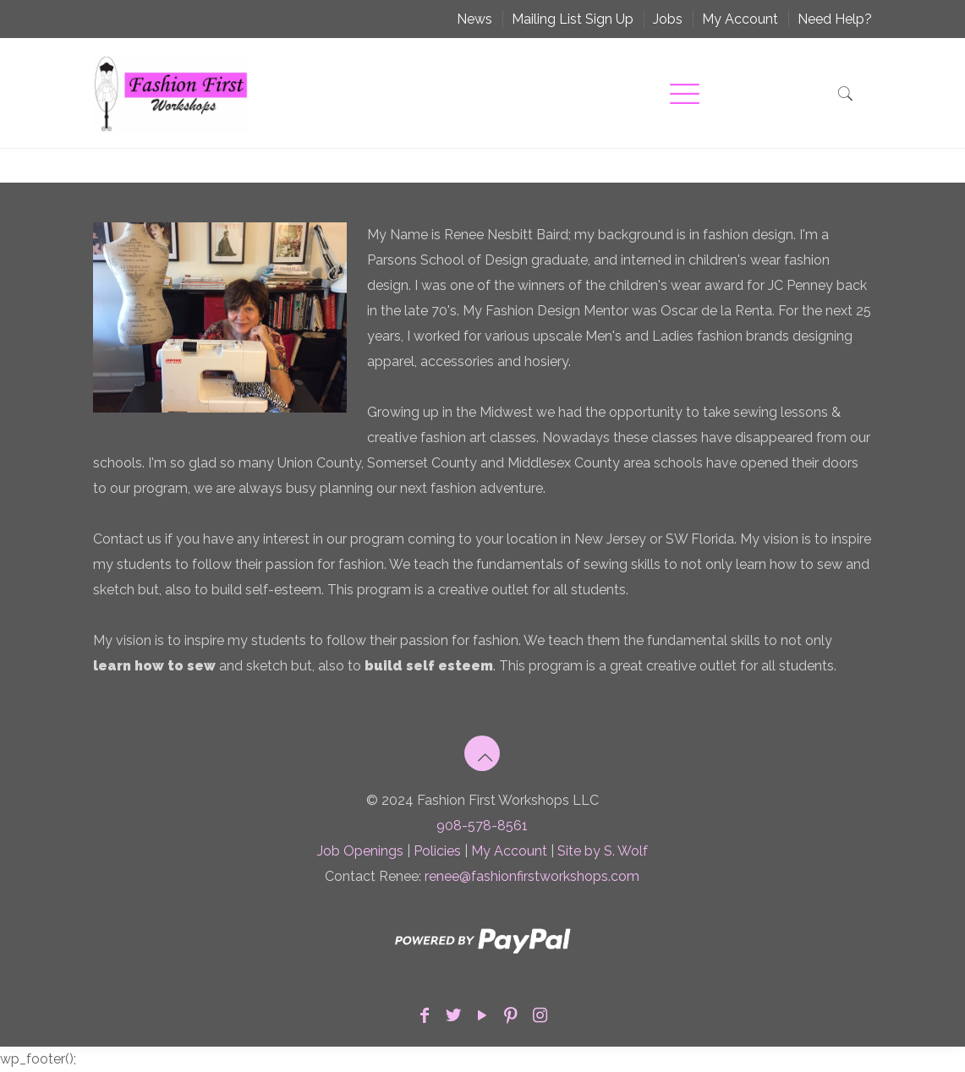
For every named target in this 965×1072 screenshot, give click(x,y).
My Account (740, 19)
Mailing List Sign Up (572, 19)
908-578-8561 (482, 826)
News (474, 19)
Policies (437, 851)
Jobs (668, 19)
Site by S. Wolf (602, 851)
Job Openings (360, 851)
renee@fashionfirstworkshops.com (532, 876)
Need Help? (835, 19)
